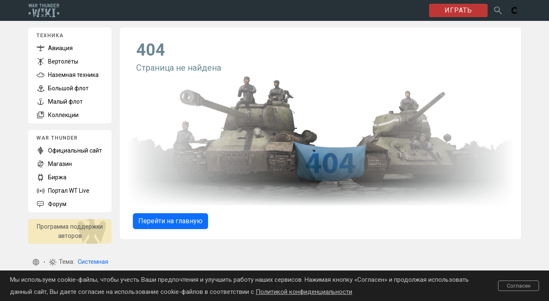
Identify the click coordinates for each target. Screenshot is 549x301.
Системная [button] (93, 261)
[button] (36, 262)
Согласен (519, 286)
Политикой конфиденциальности (304, 292)
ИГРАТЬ (458, 10)
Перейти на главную (170, 221)
